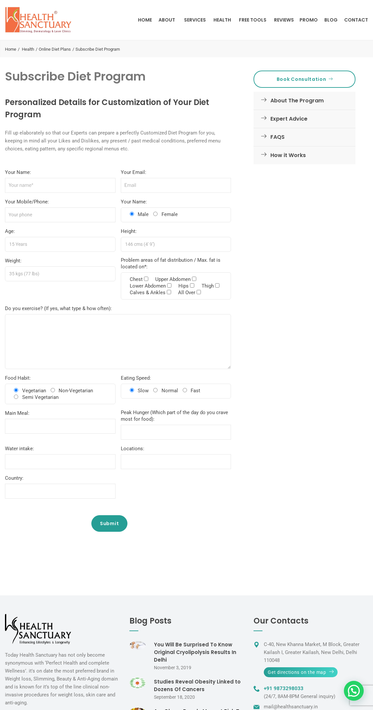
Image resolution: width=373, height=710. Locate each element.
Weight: (13, 261)
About (167, 20)
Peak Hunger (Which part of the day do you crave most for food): (174, 416)
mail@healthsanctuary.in (291, 707)
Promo (309, 20)
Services (195, 20)
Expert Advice (282, 119)
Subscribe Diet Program (75, 76)
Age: (10, 231)
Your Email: (133, 172)
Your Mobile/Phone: (27, 202)
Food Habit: (18, 378)
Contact (356, 20)
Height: (129, 231)
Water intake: (19, 449)
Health (222, 20)
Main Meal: (17, 413)
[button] (354, 691)
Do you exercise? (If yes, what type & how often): (58, 308)
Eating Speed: (136, 378)
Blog (331, 20)
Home (145, 20)
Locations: (132, 449)
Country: (14, 478)
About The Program (291, 100)
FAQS (271, 137)
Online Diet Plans (55, 49)
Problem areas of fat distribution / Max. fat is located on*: (170, 263)
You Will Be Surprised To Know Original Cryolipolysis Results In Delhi (195, 652)
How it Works (282, 155)
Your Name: (18, 172)
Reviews (284, 20)
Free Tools (252, 20)
